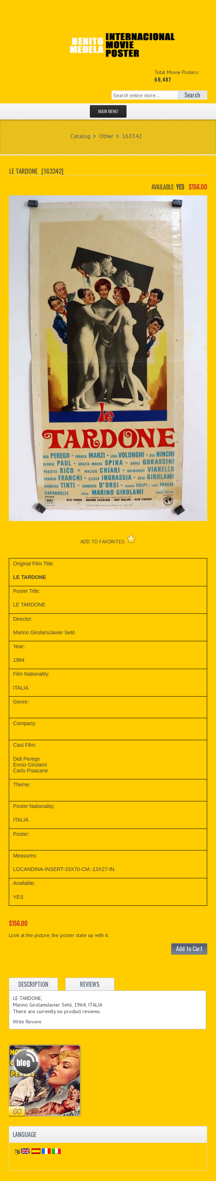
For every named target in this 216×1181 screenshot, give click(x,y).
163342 (132, 136)
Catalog (80, 136)
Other (106, 136)
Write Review (27, 1021)
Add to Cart (189, 948)
